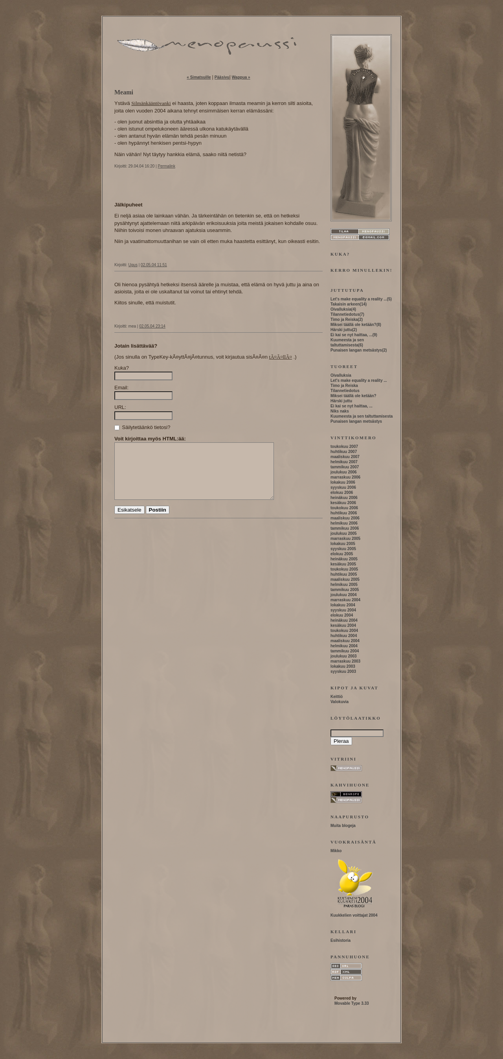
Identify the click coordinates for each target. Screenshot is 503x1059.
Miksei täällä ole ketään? (353, 324)
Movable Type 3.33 (351, 1003)
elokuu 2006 (341, 492)
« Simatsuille (199, 77)
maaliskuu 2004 (345, 641)
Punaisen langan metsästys (356, 350)
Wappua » (241, 77)
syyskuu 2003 (343, 671)
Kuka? (121, 368)
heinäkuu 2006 (344, 497)
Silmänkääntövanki (151, 103)
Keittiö (336, 696)
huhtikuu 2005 (343, 574)
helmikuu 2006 (344, 523)
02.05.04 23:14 (152, 326)
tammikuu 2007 (344, 467)
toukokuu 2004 (344, 630)
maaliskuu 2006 (345, 518)
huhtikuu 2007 (343, 451)
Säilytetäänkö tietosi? (142, 427)
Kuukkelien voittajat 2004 (354, 915)
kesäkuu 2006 (343, 503)
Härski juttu (341, 330)
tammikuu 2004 (344, 651)
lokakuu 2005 (342, 543)
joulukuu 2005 (343, 533)
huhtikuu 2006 (343, 513)
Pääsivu (222, 77)
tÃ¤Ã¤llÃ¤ (280, 357)
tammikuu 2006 (344, 528)
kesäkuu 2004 (343, 625)
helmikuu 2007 (344, 462)
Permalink (166, 166)
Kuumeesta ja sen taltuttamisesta (361, 416)
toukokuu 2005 (344, 569)
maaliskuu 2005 (345, 579)
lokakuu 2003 (342, 666)
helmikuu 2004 (344, 646)
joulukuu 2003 (343, 656)
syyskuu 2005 (343, 549)
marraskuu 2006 (345, 477)
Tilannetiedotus (345, 314)
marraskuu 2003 (345, 661)
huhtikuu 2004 (343, 636)
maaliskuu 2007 (345, 457)
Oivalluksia (340, 309)
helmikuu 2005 (344, 584)
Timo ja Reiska (344, 319)
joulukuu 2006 (343, 472)
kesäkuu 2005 (343, 564)
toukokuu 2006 (344, 508)
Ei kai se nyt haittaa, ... (351, 335)
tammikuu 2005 (344, 590)
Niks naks (339, 411)
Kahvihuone (350, 785)
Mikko (335, 851)
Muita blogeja (343, 825)
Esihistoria (340, 940)
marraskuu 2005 (345, 538)
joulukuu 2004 (343, 595)
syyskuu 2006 (343, 487)
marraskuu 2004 (345, 600)
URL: (120, 407)
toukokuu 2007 (344, 446)
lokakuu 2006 (342, 482)
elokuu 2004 (341, 615)
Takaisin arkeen (345, 304)
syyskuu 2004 (343, 610)
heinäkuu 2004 (344, 620)
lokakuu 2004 (342, 605)
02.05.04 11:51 (154, 265)
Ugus (133, 265)
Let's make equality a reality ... (358, 299)
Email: (121, 387)
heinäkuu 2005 (344, 559)
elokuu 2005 (341, 554)
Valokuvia (339, 702)
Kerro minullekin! (361, 270)
